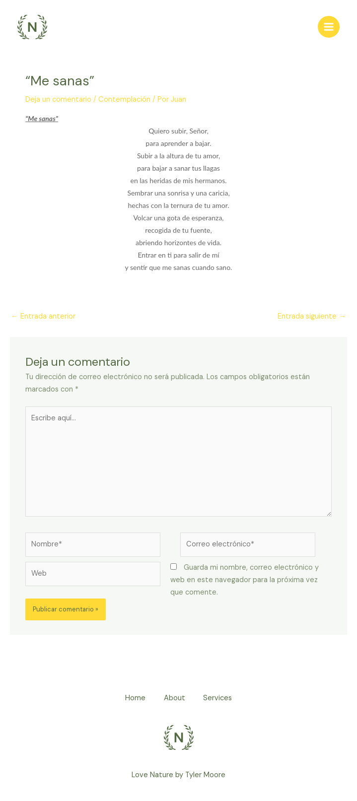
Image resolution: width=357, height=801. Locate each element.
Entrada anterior (43, 316)
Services (219, 698)
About (174, 698)
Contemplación (124, 100)
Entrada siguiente (312, 316)
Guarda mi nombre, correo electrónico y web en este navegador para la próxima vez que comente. (244, 580)
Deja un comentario (58, 100)
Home (134, 698)
